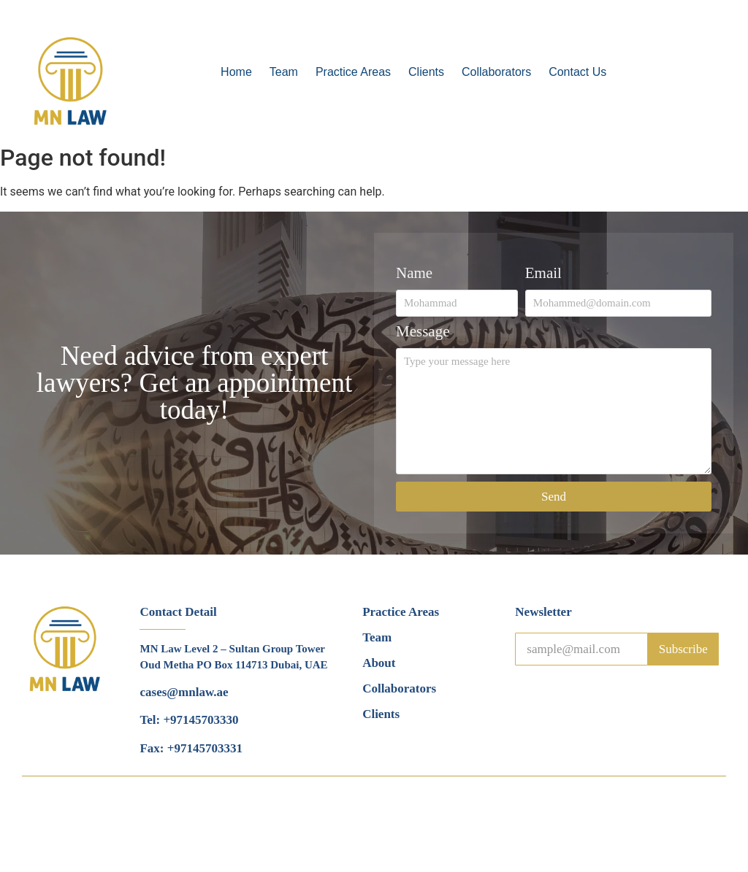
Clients (426, 72)
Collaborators (496, 72)
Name (414, 274)
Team (284, 72)
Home (236, 72)
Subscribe (683, 649)
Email (543, 274)
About (378, 663)
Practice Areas (353, 72)
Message (422, 332)
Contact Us (577, 72)
